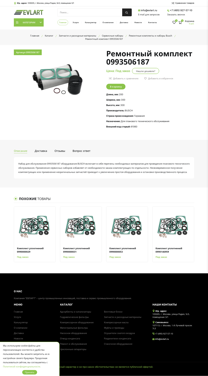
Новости (138, 22)
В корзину (116, 86)
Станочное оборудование (118, 343)
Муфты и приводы (114, 327)
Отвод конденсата (70, 338)
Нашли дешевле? (145, 71)
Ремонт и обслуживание (73, 343)
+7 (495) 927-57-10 (179, 10)
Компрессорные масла (116, 322)
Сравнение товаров (182, 3)
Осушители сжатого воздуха (119, 333)
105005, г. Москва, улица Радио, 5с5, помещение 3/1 (51, 3)
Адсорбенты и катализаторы (75, 311)
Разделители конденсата (117, 338)
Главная (62, 22)
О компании (108, 22)
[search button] (127, 12)
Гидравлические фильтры (74, 317)
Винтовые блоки (113, 311)
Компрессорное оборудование (77, 322)
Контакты (152, 22)
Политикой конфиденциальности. (22, 366)
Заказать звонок (176, 14)
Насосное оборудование (73, 333)
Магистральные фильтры (74, 327)
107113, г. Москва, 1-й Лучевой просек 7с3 (172, 327)
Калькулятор (90, 22)
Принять (29, 372)
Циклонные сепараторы (73, 349)
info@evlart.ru (147, 10)
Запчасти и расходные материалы (122, 317)
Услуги (76, 22)
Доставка (124, 22)
